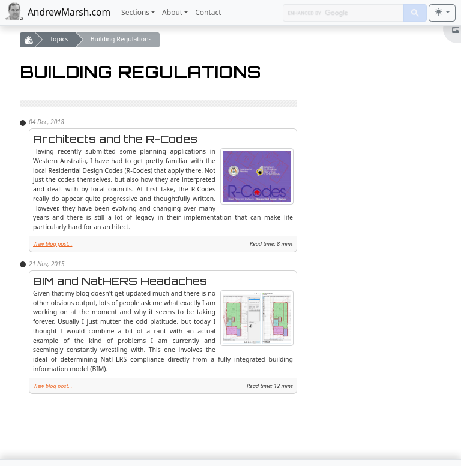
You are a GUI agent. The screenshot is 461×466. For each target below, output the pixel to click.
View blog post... (52, 244)
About (172, 12)
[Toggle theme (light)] (442, 13)
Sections (135, 12)
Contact (208, 12)
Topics (59, 39)
